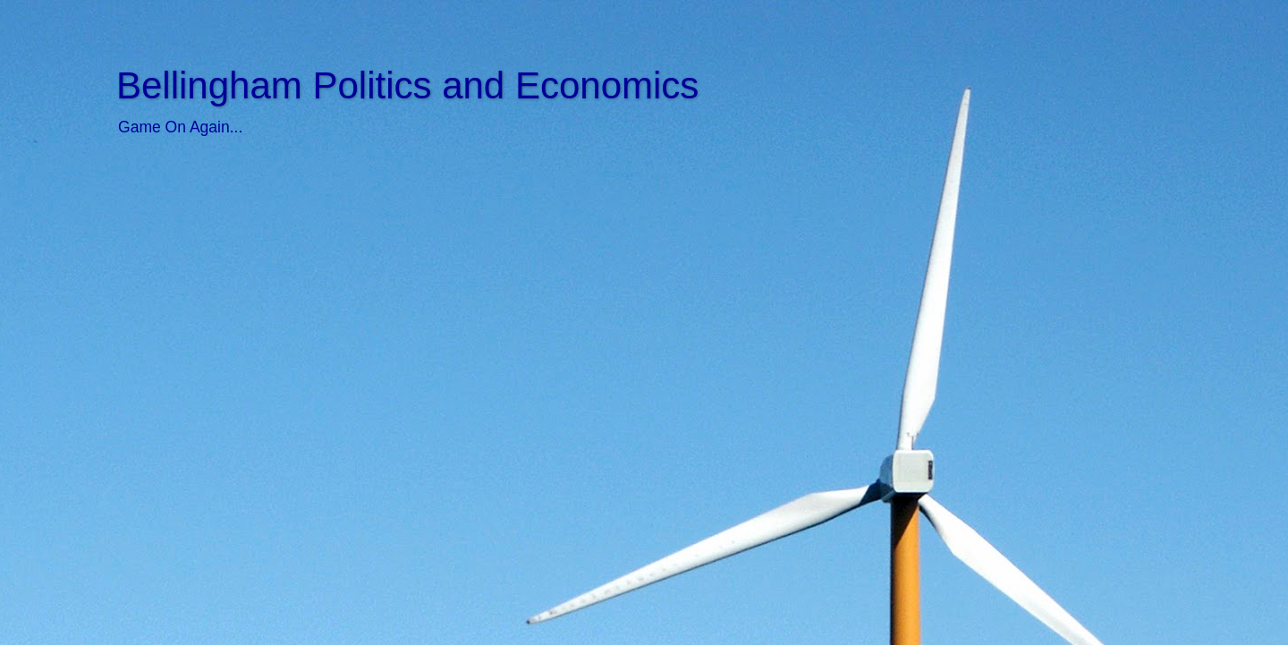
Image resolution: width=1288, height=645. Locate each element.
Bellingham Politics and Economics (407, 85)
